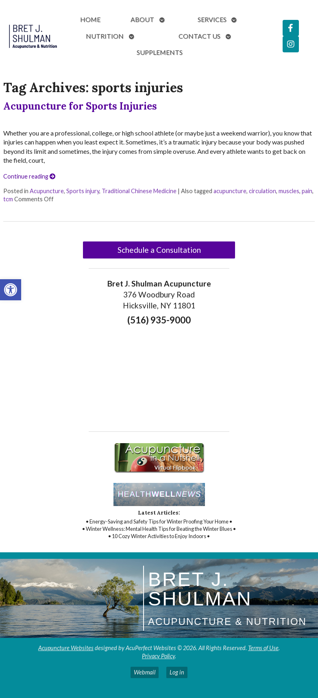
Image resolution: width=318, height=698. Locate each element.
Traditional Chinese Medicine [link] (139, 190)
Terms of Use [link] (263, 647)
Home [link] (90, 19)
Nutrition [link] (105, 36)
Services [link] (212, 19)
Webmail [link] (144, 672)
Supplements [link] (160, 52)
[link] (10, 289)
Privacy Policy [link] (158, 656)
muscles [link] (289, 190)
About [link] (142, 19)
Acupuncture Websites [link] (66, 647)
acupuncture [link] (229, 190)
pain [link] (307, 190)
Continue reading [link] (29, 176)
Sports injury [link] (82, 190)
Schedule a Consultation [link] (159, 249)
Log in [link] (177, 672)
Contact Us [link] (199, 36)
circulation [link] (262, 190)
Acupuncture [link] (47, 190)
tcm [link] (8, 199)
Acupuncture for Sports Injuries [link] (80, 106)
